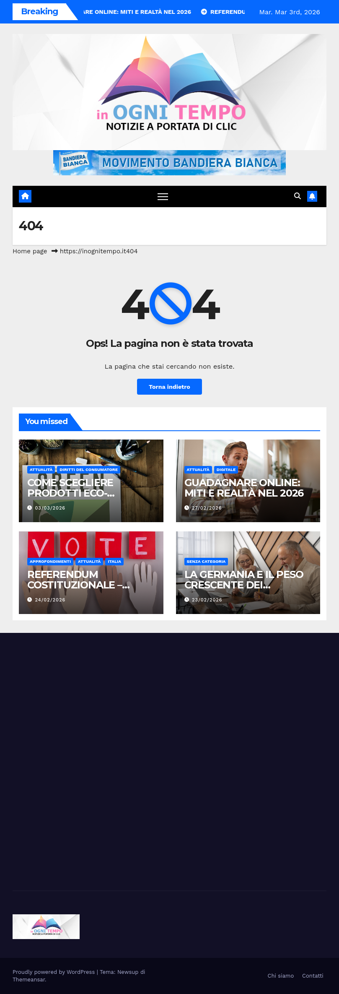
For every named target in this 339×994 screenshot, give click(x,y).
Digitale (226, 469)
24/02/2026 (50, 600)
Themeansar (29, 979)
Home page (30, 251)
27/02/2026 (207, 508)
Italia (114, 561)
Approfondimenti (50, 561)
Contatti (312, 976)
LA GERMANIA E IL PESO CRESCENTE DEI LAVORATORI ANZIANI (243, 584)
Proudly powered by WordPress (55, 972)
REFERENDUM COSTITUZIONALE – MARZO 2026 (74, 584)
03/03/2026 (50, 508)
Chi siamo (281, 976)
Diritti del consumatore (89, 469)
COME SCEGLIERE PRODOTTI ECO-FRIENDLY (70, 493)
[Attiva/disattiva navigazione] (163, 196)
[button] (297, 196)
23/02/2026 (207, 600)
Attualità (41, 469)
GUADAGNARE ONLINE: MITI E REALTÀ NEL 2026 (244, 487)
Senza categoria (206, 561)
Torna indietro (170, 386)
